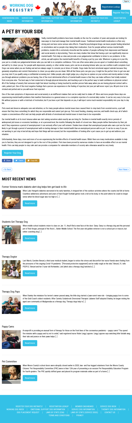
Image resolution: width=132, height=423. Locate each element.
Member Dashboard (84, 406)
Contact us (110, 412)
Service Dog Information (83, 409)
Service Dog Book (108, 406)
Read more (30, 203)
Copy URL (32, 161)
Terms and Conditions (59, 415)
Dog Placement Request (28, 412)
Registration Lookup (111, 7)
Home (4, 18)
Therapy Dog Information (113, 409)
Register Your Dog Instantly (29, 406)
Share (7, 161)
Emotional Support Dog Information (48, 409)
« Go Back (7, 169)
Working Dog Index (15, 409)
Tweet (19, 161)
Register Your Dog (121, 12)
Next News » (124, 169)
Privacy (79, 415)
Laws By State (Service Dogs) (84, 412)
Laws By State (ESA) (55, 412)
